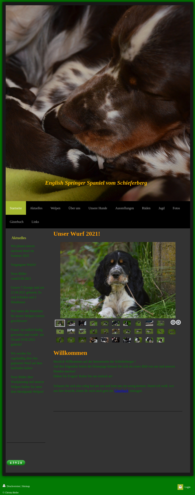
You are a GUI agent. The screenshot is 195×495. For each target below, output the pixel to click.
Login (188, 487)
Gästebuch (121, 391)
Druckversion (11, 486)
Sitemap (26, 486)
